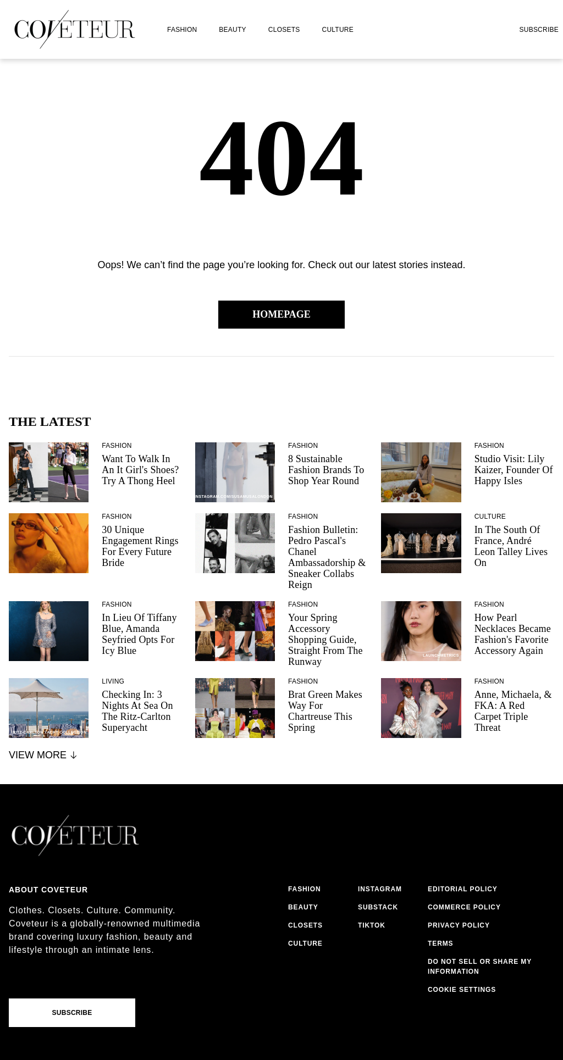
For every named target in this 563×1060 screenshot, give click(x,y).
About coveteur (48, 889)
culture (338, 30)
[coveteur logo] (74, 29)
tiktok (371, 925)
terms (441, 943)
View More (44, 755)
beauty (232, 30)
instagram (380, 889)
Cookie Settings (462, 990)
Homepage (281, 314)
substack (378, 907)
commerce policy (464, 907)
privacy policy (459, 925)
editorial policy (463, 889)
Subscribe (539, 30)
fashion (182, 30)
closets (284, 30)
